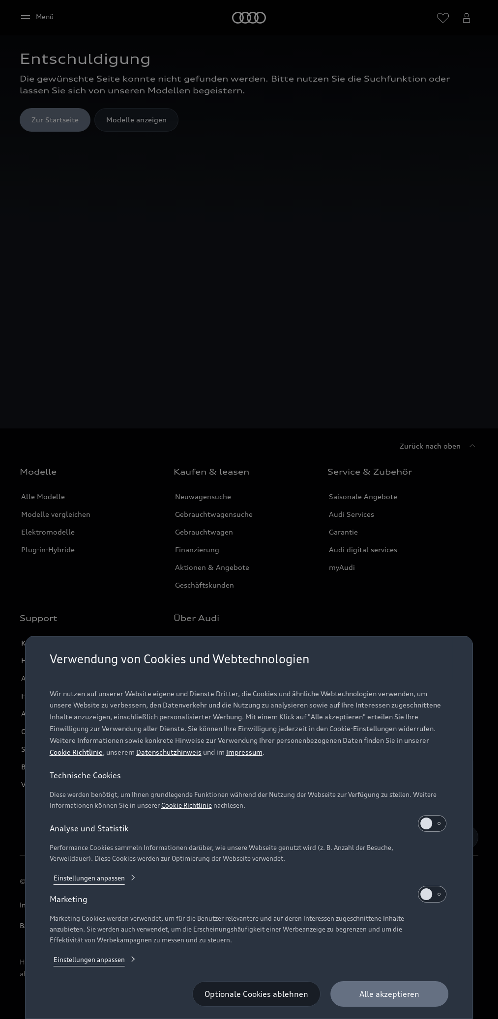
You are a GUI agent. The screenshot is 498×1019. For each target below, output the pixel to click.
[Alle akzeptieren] (389, 994)
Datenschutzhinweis (169, 752)
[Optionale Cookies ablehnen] (256, 994)
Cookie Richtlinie (76, 752)
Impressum (244, 752)
